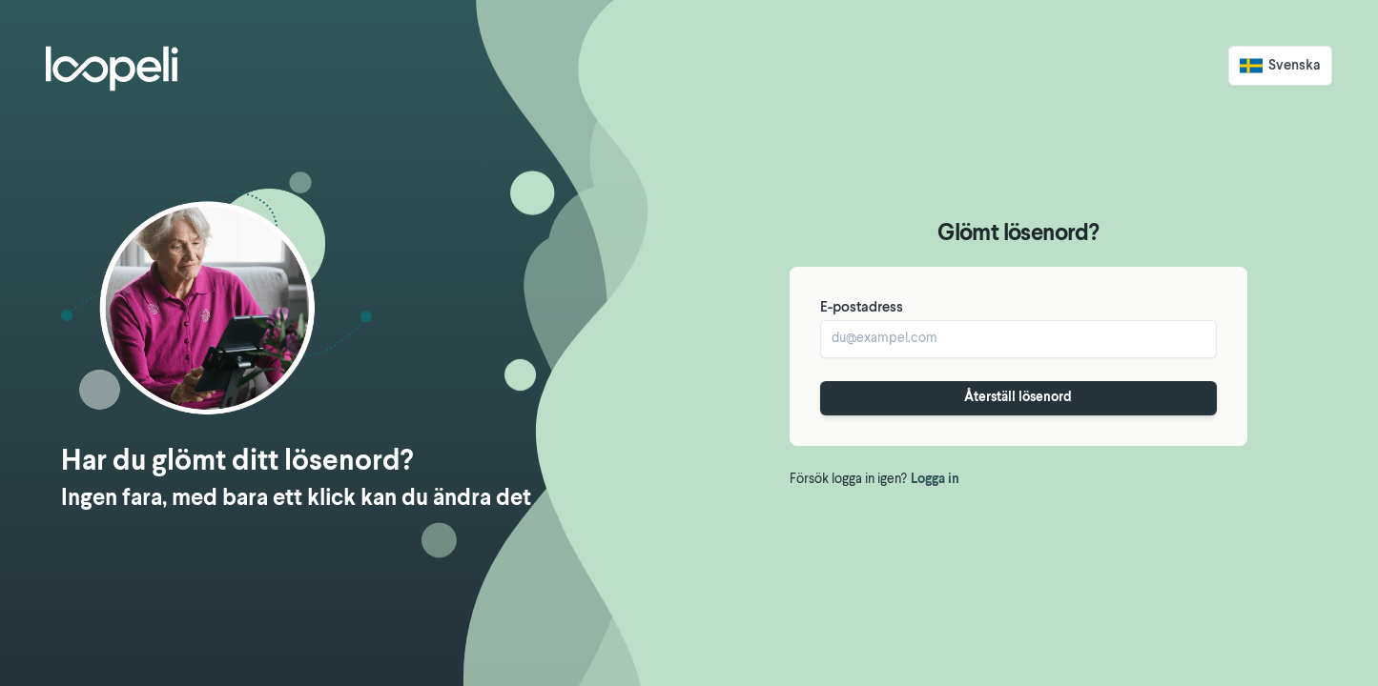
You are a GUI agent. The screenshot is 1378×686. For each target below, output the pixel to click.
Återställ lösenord (1018, 398)
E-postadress (861, 308)
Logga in (935, 480)
